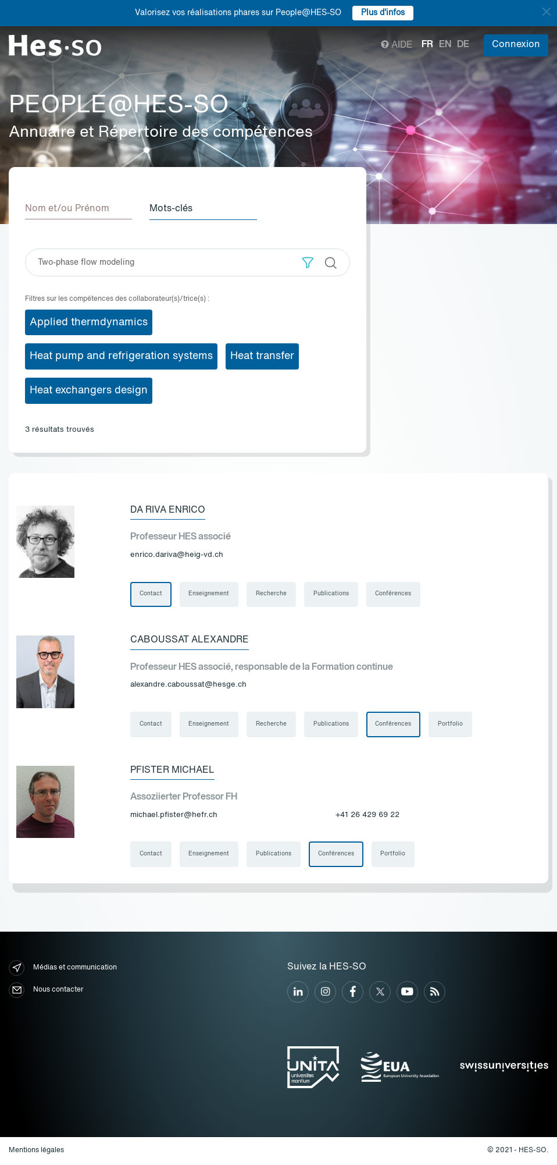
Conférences (394, 594)
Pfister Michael (172, 770)
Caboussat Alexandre (189, 640)
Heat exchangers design (89, 390)
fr (427, 44)
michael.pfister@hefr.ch (173, 815)
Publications (331, 594)
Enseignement (209, 594)
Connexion (516, 44)
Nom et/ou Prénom (67, 209)
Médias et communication (63, 968)
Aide (397, 45)
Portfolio (451, 724)
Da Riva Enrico (167, 509)
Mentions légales (36, 1151)
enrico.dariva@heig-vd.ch (176, 554)
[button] (308, 262)
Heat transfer (262, 356)
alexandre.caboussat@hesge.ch (188, 684)
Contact (151, 594)
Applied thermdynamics (89, 322)
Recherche (271, 594)
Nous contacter (46, 991)
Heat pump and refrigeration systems (121, 356)
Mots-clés (172, 209)
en (445, 44)
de (463, 44)
